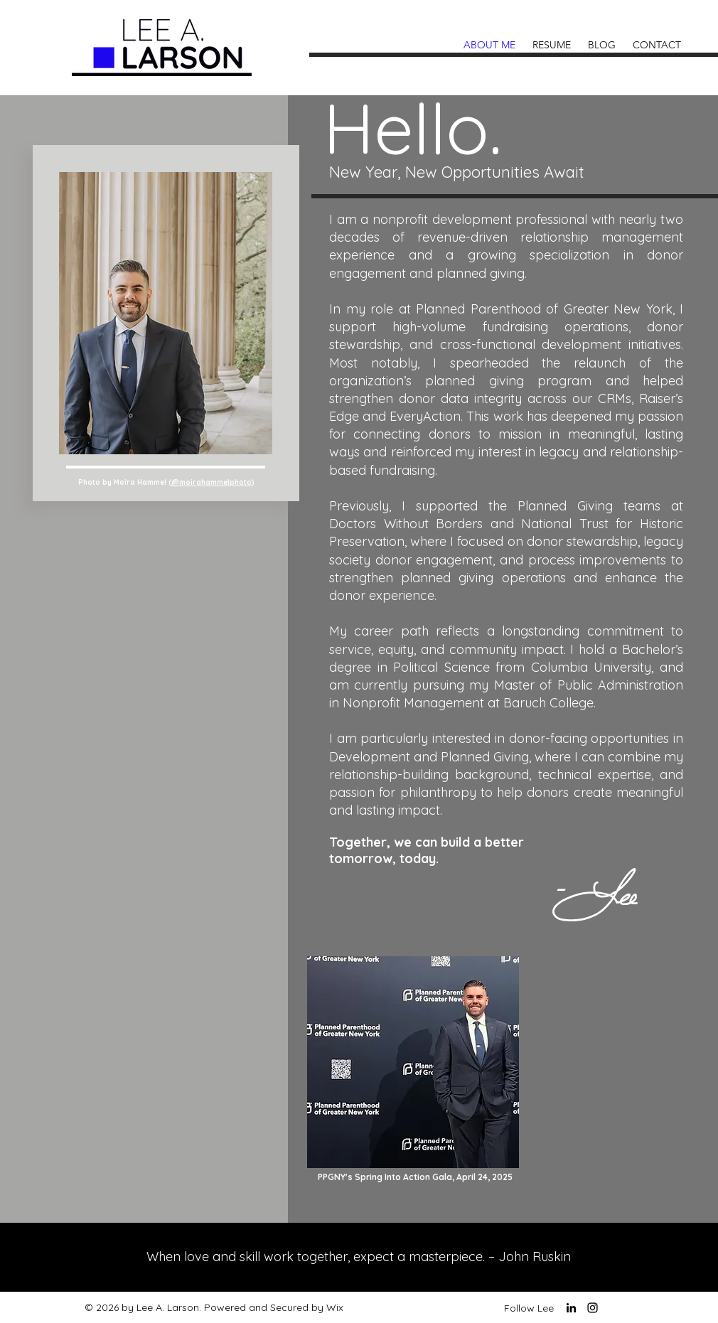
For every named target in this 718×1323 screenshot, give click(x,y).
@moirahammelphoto (211, 482)
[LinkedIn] (571, 1307)
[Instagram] (592, 1307)
